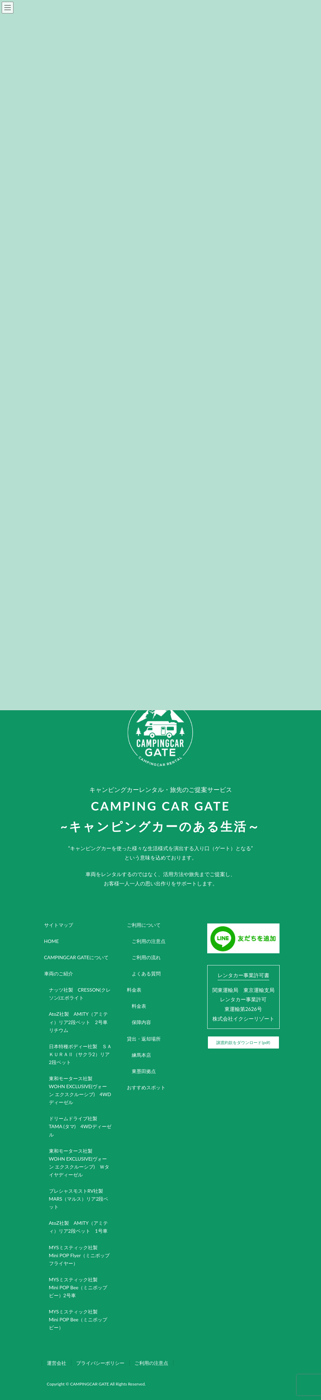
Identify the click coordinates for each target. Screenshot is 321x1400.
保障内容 (141, 1022)
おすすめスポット (146, 1087)
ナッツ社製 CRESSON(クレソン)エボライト (80, 994)
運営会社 (56, 1363)
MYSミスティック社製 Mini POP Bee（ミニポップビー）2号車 (78, 1287)
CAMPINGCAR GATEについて (76, 957)
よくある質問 (146, 973)
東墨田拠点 (144, 1071)
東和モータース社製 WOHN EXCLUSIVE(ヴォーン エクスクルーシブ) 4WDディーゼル (80, 1090)
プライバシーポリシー (100, 1363)
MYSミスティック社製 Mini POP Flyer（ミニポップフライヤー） (79, 1255)
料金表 (134, 990)
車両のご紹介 (58, 973)
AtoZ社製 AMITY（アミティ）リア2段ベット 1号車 (78, 1227)
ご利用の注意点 (148, 941)
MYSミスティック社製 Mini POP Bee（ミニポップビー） (78, 1319)
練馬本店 (141, 1055)
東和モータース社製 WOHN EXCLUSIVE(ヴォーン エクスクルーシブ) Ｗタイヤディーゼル (79, 1163)
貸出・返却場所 (144, 1039)
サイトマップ (58, 925)
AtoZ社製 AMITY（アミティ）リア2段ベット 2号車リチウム (78, 1022)
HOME (51, 941)
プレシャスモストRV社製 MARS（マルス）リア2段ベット (79, 1199)
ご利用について (144, 925)
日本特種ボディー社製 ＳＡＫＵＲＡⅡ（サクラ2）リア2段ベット (80, 1054)
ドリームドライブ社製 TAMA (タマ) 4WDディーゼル (80, 1126)
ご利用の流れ (146, 957)
